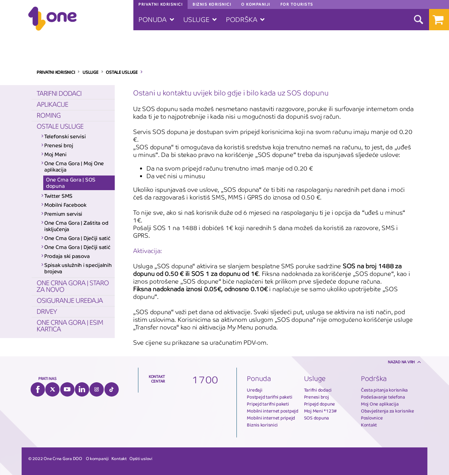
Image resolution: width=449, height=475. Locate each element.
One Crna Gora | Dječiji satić (77, 238)
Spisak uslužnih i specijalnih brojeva (77, 268)
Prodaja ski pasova (66, 256)
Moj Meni (55, 154)
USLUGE (90, 72)
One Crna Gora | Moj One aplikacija (74, 166)
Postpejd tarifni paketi (269, 397)
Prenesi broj (58, 145)
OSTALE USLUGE (122, 72)
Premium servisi (63, 214)
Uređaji (254, 390)
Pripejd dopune (319, 404)
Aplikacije (52, 104)
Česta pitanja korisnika (384, 390)
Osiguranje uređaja (70, 301)
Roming (49, 115)
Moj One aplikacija (379, 404)
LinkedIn (82, 389)
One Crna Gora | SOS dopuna (70, 183)
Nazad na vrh (401, 362)
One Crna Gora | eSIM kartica (70, 325)
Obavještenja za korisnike (387, 411)
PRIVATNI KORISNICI (56, 72)
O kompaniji (97, 458)
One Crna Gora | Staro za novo (73, 286)
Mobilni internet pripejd (271, 418)
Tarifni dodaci (59, 93)
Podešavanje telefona (383, 397)
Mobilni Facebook (65, 205)
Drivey (47, 311)
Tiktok (111, 389)
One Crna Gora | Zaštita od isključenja (76, 226)
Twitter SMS (58, 196)
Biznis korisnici (262, 425)
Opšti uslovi (140, 458)
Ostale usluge (60, 126)
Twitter (52, 389)
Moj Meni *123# (320, 411)
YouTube (67, 389)
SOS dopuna (316, 418)
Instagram (96, 389)
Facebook (38, 389)
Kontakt (369, 425)
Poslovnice (371, 418)
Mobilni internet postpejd (272, 411)
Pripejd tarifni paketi (268, 404)
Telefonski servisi (64, 136)
